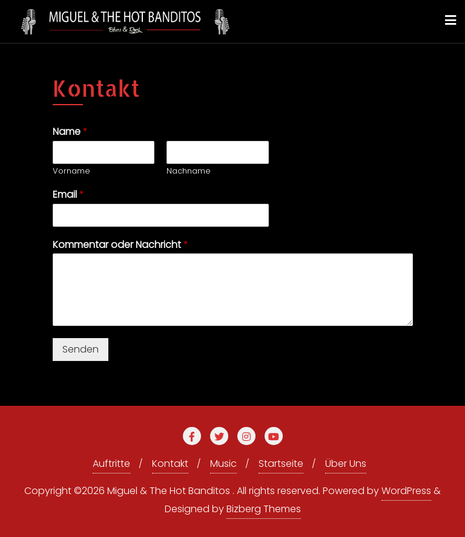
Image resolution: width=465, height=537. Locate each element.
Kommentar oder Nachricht (120, 245)
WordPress (406, 491)
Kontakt (170, 463)
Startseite (281, 463)
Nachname (189, 171)
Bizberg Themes (263, 509)
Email (68, 195)
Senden (80, 349)
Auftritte (111, 463)
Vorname (71, 171)
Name (70, 132)
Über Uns (345, 463)
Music (223, 463)
